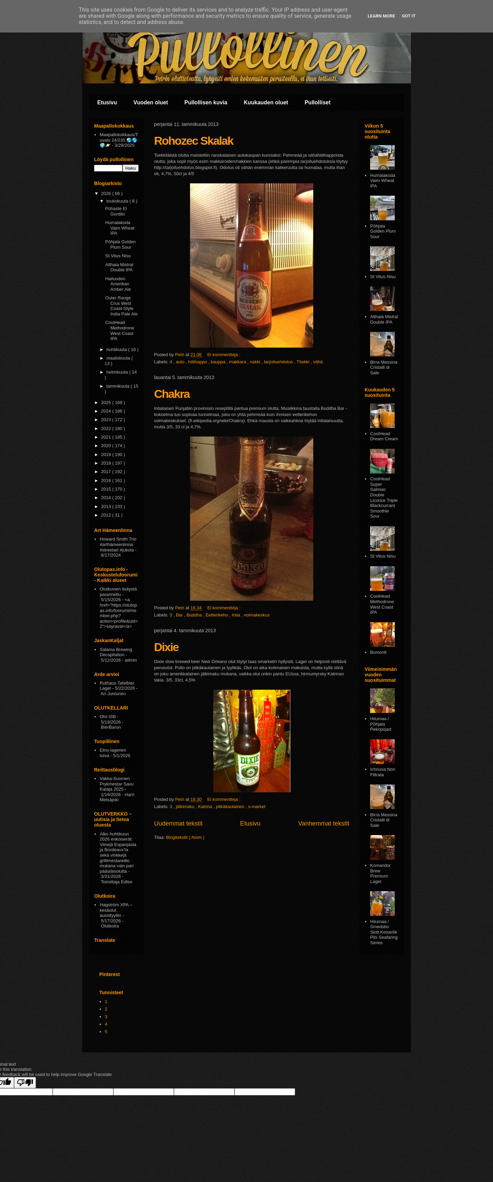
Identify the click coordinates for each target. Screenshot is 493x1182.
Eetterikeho (217, 615)
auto (181, 361)
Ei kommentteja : (224, 354)
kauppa (219, 361)
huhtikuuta (117, 349)
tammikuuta (118, 386)
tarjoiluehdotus (279, 361)
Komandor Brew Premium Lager (380, 873)
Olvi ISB (108, 716)
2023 (106, 419)
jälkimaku (186, 806)
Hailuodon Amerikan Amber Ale (118, 284)
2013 (106, 506)
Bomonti (378, 652)
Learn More (381, 15)
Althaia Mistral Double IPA (119, 267)
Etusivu (107, 102)
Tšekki (303, 361)
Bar (180, 615)
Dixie (166, 646)
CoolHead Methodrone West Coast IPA (119, 330)
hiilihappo (198, 361)
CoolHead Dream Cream (384, 436)
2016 (106, 480)
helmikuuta (117, 372)
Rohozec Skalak (193, 140)
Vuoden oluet (151, 102)
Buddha (195, 615)
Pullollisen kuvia (206, 102)
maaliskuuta (118, 358)
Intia (236, 615)
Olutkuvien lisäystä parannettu (118, 591)
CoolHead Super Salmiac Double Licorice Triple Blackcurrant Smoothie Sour (383, 497)
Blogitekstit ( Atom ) (185, 837)
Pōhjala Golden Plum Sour (120, 244)
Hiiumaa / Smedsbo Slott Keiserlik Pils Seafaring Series (383, 932)
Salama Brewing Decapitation (116, 652)
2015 (106, 489)
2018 (106, 463)
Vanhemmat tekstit (323, 823)
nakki (256, 361)
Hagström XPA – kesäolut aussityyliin (116, 910)
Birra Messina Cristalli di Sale (383, 367)
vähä (318, 361)
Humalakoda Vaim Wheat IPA (119, 228)
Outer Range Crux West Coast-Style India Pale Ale (121, 305)
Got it (409, 15)
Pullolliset (318, 102)
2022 (106, 428)
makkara (238, 361)
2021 (106, 437)
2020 (106, 445)
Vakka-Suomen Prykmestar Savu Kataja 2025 (117, 784)
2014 (106, 497)
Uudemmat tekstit (178, 823)
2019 (106, 454)
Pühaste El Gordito (116, 211)
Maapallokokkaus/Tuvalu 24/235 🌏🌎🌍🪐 (119, 140)
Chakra (171, 393)
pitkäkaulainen (231, 806)
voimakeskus (256, 615)
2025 (106, 402)
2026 (106, 193)
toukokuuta (117, 201)
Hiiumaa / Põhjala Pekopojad (380, 724)
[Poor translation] (25, 1082)
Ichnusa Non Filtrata (382, 772)
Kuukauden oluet (266, 102)
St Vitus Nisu (117, 255)
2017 (106, 471)
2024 (106, 411)
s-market (257, 806)
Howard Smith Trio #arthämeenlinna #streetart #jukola (118, 544)
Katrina (206, 806)
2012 (106, 515)
